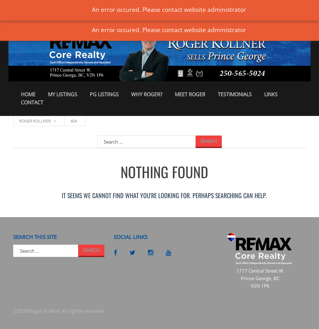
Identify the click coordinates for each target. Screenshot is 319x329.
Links (271, 94)
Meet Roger (190, 94)
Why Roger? (146, 94)
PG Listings (104, 94)
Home (28, 94)
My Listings (62, 94)
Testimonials (235, 94)
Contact (32, 102)
